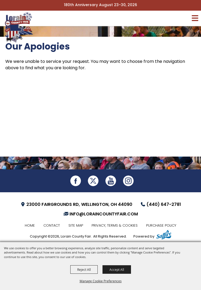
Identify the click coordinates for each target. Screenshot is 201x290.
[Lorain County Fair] (20, 29)
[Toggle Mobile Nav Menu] (195, 18)
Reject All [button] (84, 269)
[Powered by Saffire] (164, 235)
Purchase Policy (161, 225)
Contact (51, 225)
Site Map (75, 225)
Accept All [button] (116, 269)
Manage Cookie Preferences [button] (101, 281)
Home (30, 225)
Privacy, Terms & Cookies (115, 225)
